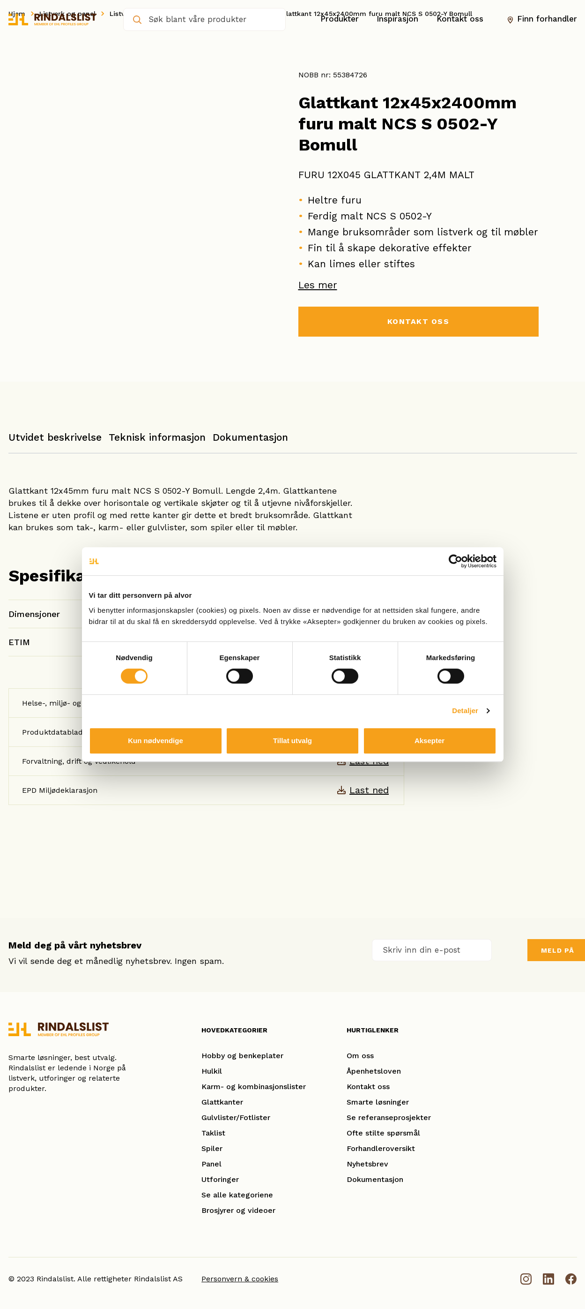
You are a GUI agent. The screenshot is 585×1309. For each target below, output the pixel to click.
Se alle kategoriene (237, 1194)
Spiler (211, 1148)
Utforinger (220, 1179)
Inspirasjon (397, 19)
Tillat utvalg (292, 741)
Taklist (213, 1132)
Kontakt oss (460, 19)
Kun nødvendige (155, 741)
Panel (211, 1163)
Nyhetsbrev (367, 1163)
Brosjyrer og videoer (238, 1210)
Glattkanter (222, 1102)
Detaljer (465, 711)
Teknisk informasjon (157, 437)
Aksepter (429, 741)
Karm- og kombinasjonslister (253, 1086)
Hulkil (211, 1071)
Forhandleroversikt (381, 1148)
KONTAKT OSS (418, 321)
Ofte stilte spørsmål (383, 1132)
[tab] (55, 442)
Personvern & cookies (239, 1278)
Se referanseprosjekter (389, 1117)
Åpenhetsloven (374, 1071)
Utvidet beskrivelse (55, 437)
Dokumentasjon (250, 437)
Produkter (339, 19)
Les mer (317, 285)
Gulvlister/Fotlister (235, 1117)
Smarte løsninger (378, 1102)
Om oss (360, 1055)
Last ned (369, 790)
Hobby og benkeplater (242, 1055)
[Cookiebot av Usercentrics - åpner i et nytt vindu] (455, 561)
